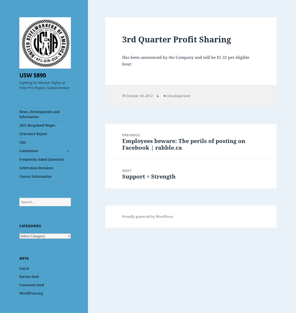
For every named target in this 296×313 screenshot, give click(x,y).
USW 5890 (32, 75)
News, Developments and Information (39, 114)
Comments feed (31, 285)
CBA (22, 142)
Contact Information (35, 176)
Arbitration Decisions (36, 168)
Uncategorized (178, 96)
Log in (24, 268)
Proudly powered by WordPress (147, 216)
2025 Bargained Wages (37, 125)
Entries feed (29, 276)
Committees (28, 151)
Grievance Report (33, 134)
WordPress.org (31, 293)
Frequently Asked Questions (41, 159)
